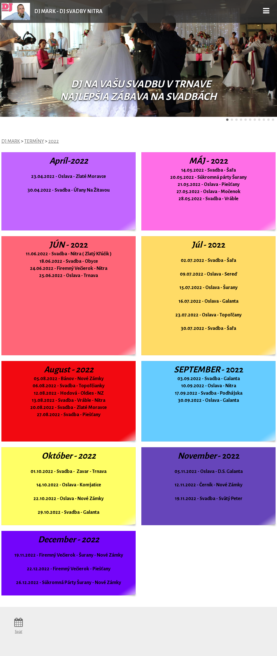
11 (273, 120)
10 (268, 120)
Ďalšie (259, 58)
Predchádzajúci (18, 58)
